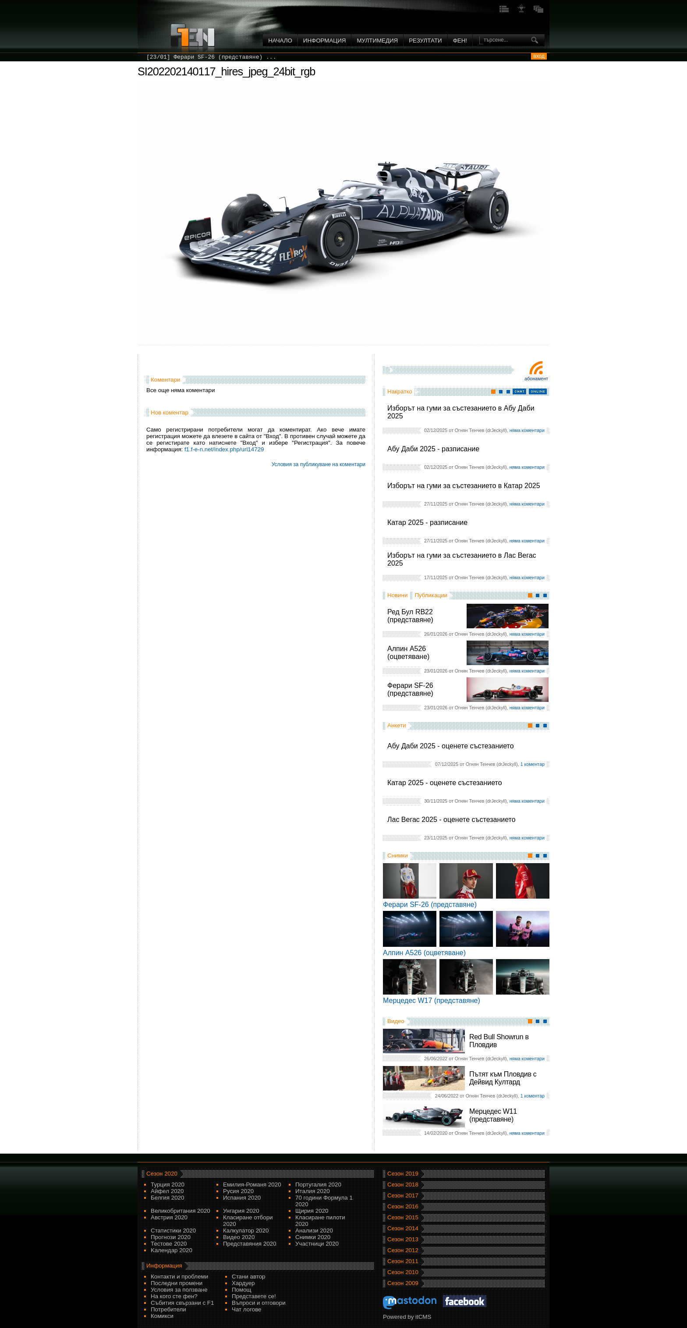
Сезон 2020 (161, 1173)
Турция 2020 (167, 1184)
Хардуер (243, 1283)
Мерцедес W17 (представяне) (431, 1000)
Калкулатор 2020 (246, 1230)
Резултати (425, 40)
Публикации (430, 595)
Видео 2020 (239, 1237)
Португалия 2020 (318, 1184)
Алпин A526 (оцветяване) (408, 652)
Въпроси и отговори (259, 1303)
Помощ (241, 1289)
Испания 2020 (242, 1197)
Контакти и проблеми (179, 1276)
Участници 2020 (317, 1243)
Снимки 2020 (312, 1237)
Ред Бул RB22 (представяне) (410, 615)
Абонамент (536, 378)
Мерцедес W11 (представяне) (493, 1115)
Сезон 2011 (402, 1261)
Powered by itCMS (407, 1317)
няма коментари (527, 430)
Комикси (162, 1316)
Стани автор (248, 1276)
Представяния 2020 (249, 1243)
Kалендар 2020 (171, 1250)
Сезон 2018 (402, 1184)
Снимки (397, 855)
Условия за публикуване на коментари (318, 464)
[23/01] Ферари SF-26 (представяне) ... (211, 57)
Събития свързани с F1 (182, 1303)
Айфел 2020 (167, 1191)
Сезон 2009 (402, 1283)
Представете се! (254, 1296)
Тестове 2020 (169, 1243)
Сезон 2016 (402, 1206)
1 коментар (533, 764)
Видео (395, 1021)
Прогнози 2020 (171, 1237)
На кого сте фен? (174, 1296)
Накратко (399, 391)
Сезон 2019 (402, 1173)
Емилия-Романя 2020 (252, 1184)
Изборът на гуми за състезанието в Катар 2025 (463, 485)
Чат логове (246, 1309)
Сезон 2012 (402, 1250)
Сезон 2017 (402, 1195)
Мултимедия (377, 40)
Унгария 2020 (241, 1211)
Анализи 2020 (314, 1230)
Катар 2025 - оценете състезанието (444, 782)
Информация (324, 40)
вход (539, 56)
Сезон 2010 (402, 1272)
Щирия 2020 (311, 1211)
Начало (280, 40)
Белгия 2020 (167, 1197)
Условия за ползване (179, 1289)
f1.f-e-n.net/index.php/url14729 (224, 449)
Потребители (168, 1309)
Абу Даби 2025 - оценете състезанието (450, 746)
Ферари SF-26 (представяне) (410, 689)
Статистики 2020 (173, 1230)
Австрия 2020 (169, 1217)
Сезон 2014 (402, 1228)
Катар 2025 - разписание (427, 522)
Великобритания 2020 (180, 1211)
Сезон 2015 (402, 1217)
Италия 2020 (312, 1191)
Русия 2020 (238, 1191)
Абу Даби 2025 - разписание (433, 449)
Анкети (396, 725)
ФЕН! (460, 40)
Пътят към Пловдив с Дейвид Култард (502, 1078)
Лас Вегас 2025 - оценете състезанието (451, 819)
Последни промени (176, 1283)
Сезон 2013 (402, 1239)
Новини (397, 595)
